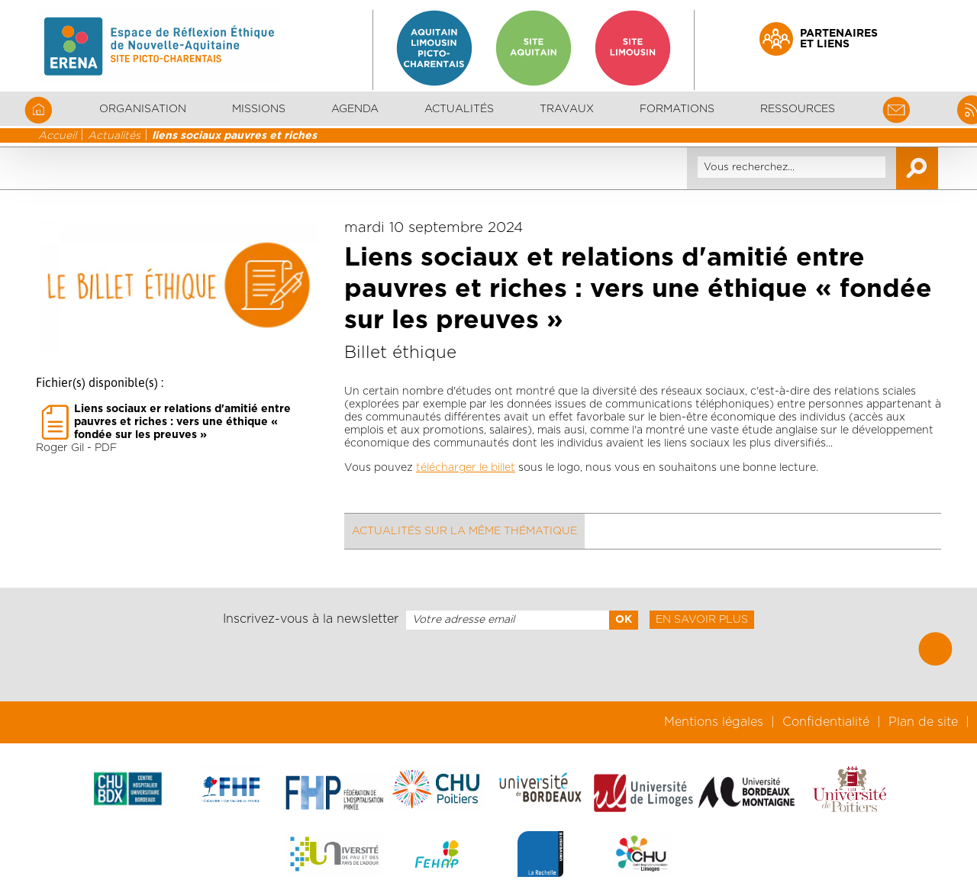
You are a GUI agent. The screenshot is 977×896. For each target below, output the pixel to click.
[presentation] (488, 665)
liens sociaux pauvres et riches (234, 136)
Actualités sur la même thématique (464, 531)
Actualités (459, 109)
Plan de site (923, 722)
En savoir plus (702, 619)
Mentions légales (713, 722)
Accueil (57, 136)
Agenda (355, 109)
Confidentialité (825, 722)
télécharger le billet (465, 468)
